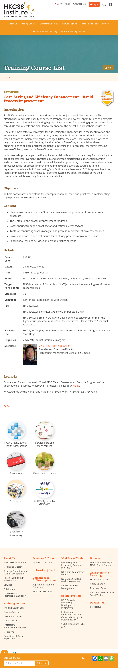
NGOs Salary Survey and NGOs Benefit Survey (102, 564)
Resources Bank (98, 588)
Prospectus (95, 606)
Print (108, 67)
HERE (76, 385)
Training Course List (14, 607)
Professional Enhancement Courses (15, 626)
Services (8, 584)
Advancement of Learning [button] (45, 31)
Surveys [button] (106, 23)
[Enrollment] (15, 463)
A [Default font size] (55, 4)
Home (7, 77)
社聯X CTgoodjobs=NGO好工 (73, 625)
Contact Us (79, 4)
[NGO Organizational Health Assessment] (15, 434)
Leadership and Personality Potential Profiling (71, 565)
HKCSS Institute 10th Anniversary (14, 579)
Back (8, 406)
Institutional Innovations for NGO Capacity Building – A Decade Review (71, 616)
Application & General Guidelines (43, 586)
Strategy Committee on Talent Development (15, 572)
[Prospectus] (15, 491)
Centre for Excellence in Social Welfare (102, 593)
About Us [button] (12, 23)
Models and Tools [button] (90, 23)
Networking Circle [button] (70, 23)
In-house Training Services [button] (73, 31)
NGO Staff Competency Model (73, 573)
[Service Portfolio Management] (44, 434)
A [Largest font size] (61, 4)
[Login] (94, 4)
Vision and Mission (13, 566)
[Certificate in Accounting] (15, 524)
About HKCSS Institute (15, 562)
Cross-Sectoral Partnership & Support (15, 594)
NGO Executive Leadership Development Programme (68, 604)
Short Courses (11, 92)
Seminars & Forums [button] (49, 23)
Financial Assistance (42, 591)
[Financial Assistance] (44, 463)
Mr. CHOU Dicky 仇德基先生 (54, 346)
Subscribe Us (12, 657)
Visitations (9, 631)
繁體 (67, 4)
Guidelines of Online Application (14, 637)
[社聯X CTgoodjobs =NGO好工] (44, 493)
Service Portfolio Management (69, 587)
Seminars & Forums (42, 562)
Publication (9, 589)
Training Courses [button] (28, 23)
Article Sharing (97, 583)
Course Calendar (12, 612)
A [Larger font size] (58, 3)
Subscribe (42, 663)
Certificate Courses (13, 616)
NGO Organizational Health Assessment (71, 580)
